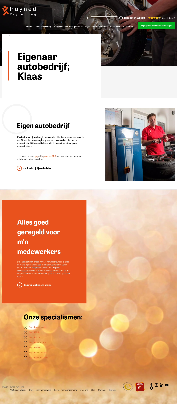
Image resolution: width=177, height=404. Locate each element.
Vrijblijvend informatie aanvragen (156, 25)
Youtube (166, 385)
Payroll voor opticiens (38, 357)
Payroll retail (34, 347)
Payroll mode (34, 337)
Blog (93, 389)
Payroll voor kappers (38, 352)
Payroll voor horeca (37, 342)
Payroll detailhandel (37, 327)
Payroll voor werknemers (96, 26)
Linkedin (161, 385)
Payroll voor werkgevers (68, 26)
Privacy (112, 389)
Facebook (151, 385)
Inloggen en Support (134, 17)
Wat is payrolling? (44, 26)
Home (29, 26)
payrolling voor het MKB (46, 156)
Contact (129, 26)
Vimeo (151, 388)
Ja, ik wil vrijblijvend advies (37, 168)
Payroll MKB (34, 332)
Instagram (156, 385)
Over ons (117, 26)
